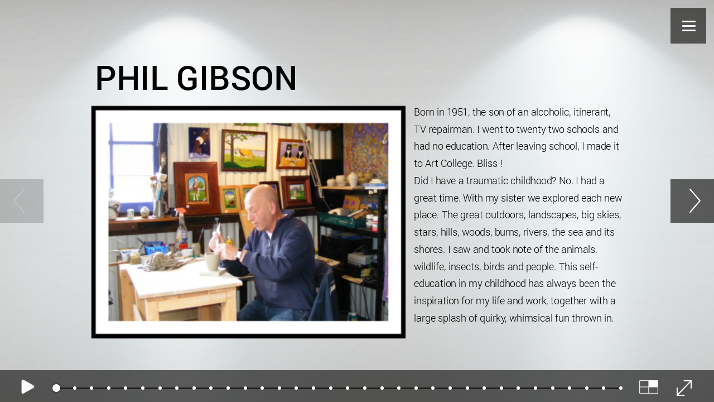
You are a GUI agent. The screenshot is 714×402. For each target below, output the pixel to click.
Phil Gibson (196, 76)
